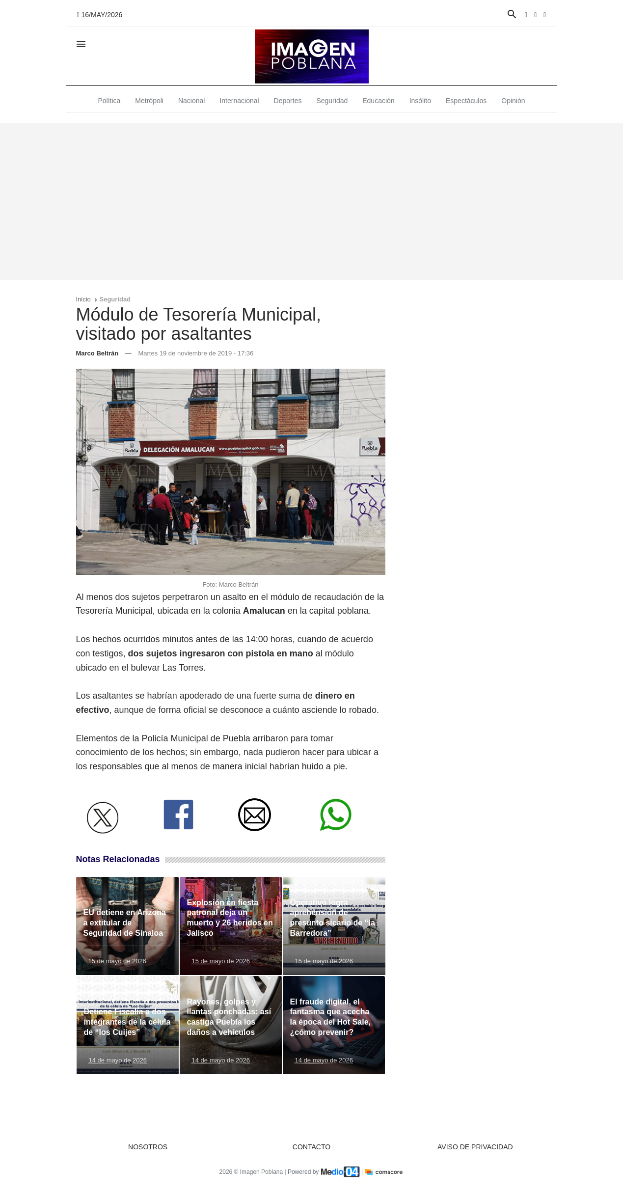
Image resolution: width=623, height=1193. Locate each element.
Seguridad (332, 101)
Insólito (420, 101)
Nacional (191, 101)
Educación (378, 101)
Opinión (513, 101)
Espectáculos (466, 101)
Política (109, 101)
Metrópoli (149, 101)
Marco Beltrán (97, 353)
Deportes (288, 101)
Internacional (239, 101)
